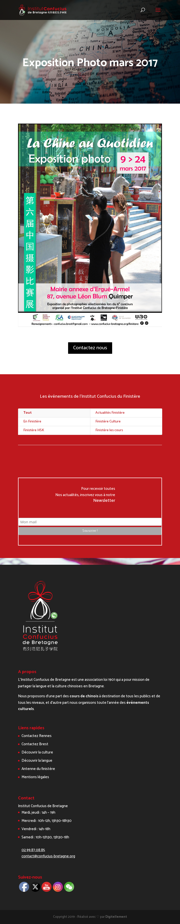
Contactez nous (90, 348)
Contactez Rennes (37, 736)
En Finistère (32, 421)
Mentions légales (35, 777)
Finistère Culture (108, 421)
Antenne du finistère (38, 769)
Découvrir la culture (37, 752)
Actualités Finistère (110, 413)
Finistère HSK (33, 430)
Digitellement (116, 917)
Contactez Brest (35, 744)
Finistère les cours (109, 430)
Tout (27, 413)
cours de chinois (84, 696)
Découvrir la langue (37, 760)
